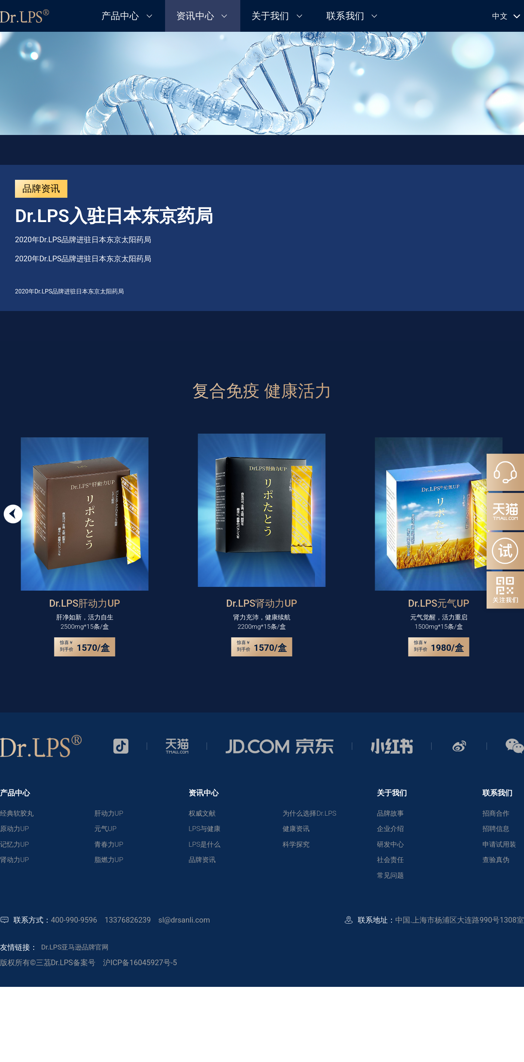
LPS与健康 (206, 830)
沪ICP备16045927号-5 (140, 967)
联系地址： (376, 924)
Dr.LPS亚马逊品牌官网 (78, 952)
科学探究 (298, 846)
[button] (13, 514)
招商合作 (497, 813)
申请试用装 (501, 846)
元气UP (106, 830)
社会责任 (392, 863)
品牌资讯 (204, 863)
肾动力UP (16, 863)
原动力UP (16, 830)
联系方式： (32, 924)
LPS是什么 (206, 846)
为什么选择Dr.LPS (312, 813)
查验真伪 (497, 863)
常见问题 (392, 879)
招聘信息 (497, 830)
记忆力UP (16, 846)
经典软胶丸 (18, 813)
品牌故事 (392, 813)
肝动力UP (110, 813)
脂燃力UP (110, 863)
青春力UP (110, 846)
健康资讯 (298, 830)
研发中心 (392, 846)
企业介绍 (392, 830)
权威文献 (204, 813)
